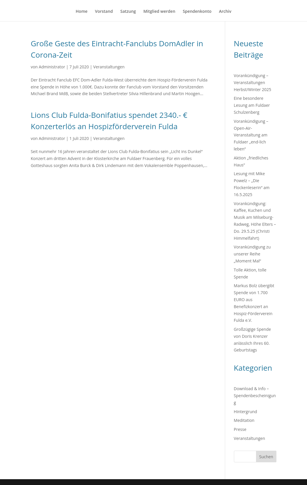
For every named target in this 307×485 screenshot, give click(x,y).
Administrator (52, 67)
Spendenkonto (197, 11)
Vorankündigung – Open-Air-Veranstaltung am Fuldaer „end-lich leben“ (251, 135)
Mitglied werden (159, 11)
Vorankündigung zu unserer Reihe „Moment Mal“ (252, 254)
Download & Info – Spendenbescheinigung (255, 395)
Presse (240, 429)
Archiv (225, 11)
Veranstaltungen (108, 67)
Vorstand (104, 11)
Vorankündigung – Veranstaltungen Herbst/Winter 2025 (252, 82)
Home (82, 11)
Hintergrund (245, 411)
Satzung (128, 11)
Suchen (266, 456)
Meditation (244, 420)
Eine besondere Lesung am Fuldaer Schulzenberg (252, 105)
